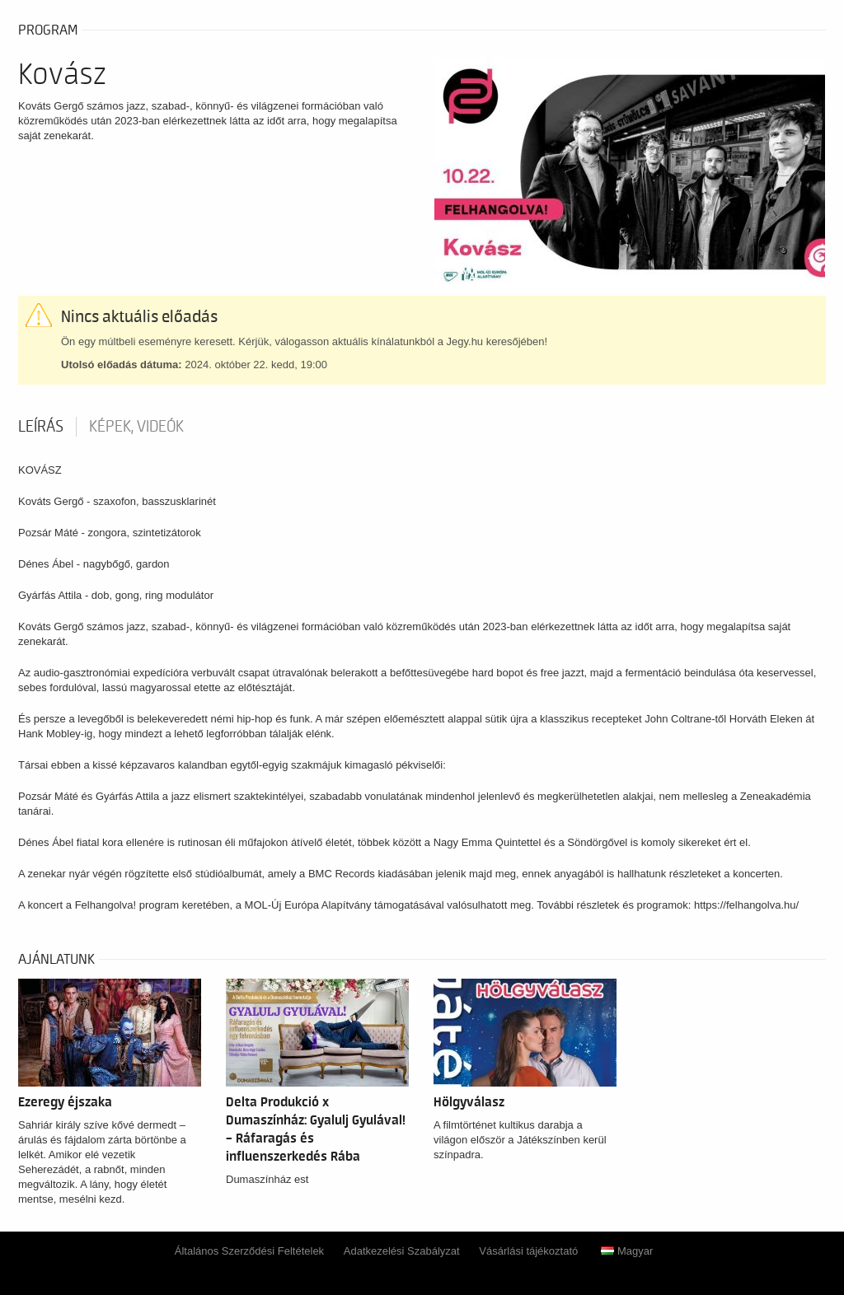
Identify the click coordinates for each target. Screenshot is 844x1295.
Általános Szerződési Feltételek (249, 1251)
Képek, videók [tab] (136, 427)
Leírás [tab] (40, 427)
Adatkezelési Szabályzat (402, 1251)
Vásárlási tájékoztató (528, 1251)
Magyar (627, 1251)
